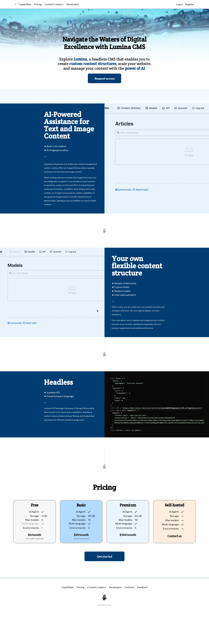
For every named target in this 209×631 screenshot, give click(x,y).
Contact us (174, 536)
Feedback (142, 587)
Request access (105, 78)
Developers (72, 4)
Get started (104, 556)
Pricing (38, 4)
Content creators (54, 4)
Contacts (129, 587)
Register (189, 4)
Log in (179, 4)
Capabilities (25, 4)
